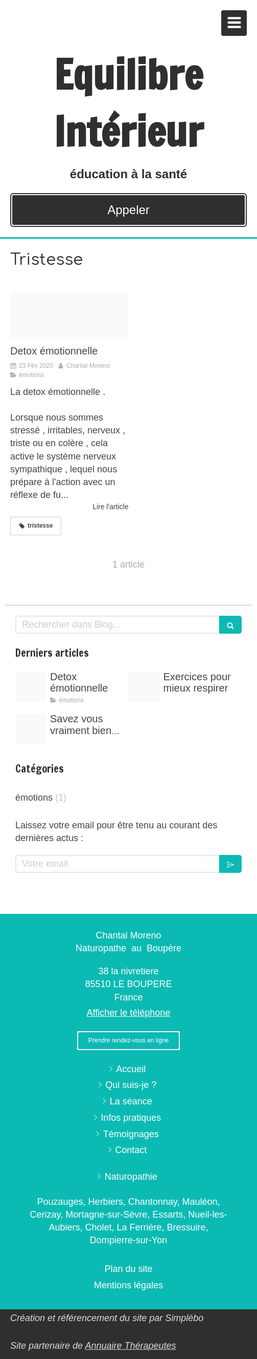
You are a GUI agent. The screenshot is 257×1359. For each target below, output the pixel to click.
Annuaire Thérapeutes (130, 1346)
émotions (34, 797)
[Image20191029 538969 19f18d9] (30, 729)
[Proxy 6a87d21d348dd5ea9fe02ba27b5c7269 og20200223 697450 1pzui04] (69, 316)
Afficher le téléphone (129, 1013)
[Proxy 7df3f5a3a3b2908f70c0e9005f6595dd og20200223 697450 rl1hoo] (144, 687)
